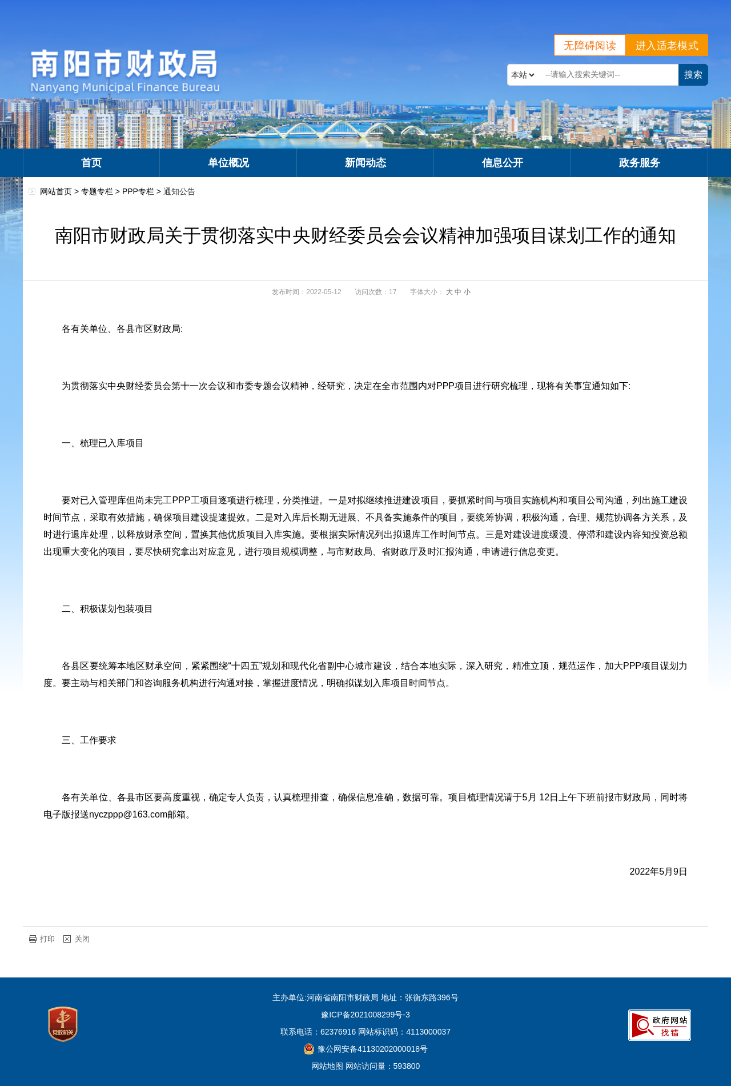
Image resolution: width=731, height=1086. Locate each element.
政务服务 (639, 163)
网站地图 (327, 1066)
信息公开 (502, 163)
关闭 (82, 939)
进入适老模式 (667, 45)
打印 (47, 939)
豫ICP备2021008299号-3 (365, 1014)
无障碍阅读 (590, 45)
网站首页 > (60, 191)
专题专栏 (97, 191)
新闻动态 (365, 163)
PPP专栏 (138, 191)
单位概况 (228, 163)
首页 (91, 163)
